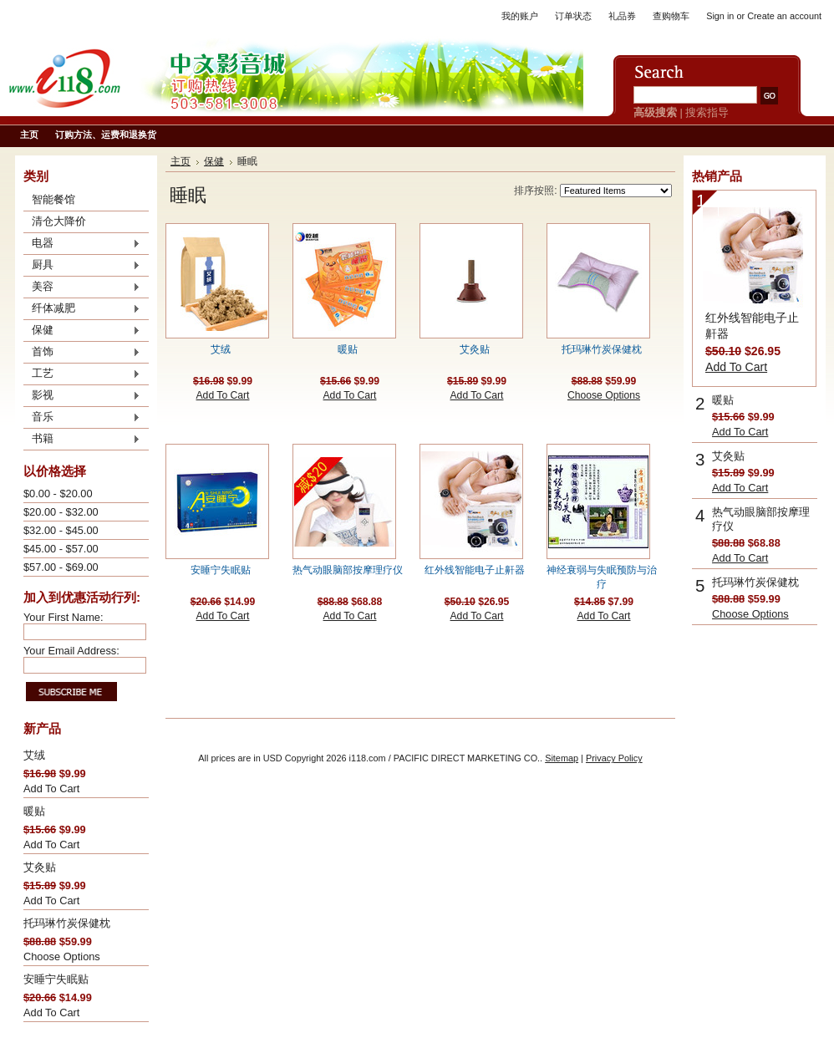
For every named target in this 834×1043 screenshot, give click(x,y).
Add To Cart (51, 788)
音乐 (81, 417)
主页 (180, 161)
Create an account (784, 16)
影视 (81, 396)
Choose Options (61, 956)
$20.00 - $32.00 (61, 512)
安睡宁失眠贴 (56, 979)
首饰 (81, 352)
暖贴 (34, 811)
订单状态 (573, 16)
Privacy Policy (614, 758)
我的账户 (519, 16)
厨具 (81, 265)
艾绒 (34, 755)
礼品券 (622, 16)
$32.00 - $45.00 (61, 530)
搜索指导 (707, 112)
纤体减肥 (81, 309)
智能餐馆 (53, 199)
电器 (81, 244)
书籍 (81, 439)
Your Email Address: (71, 650)
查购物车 (671, 16)
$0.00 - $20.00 (58, 493)
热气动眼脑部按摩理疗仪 (347, 570)
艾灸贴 (39, 867)
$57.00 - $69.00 (61, 567)
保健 (81, 330)
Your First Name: (63, 617)
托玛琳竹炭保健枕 (66, 923)
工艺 (81, 374)
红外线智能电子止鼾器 (475, 570)
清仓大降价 (59, 221)
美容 (81, 287)
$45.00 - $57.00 (61, 548)
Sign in (720, 16)
